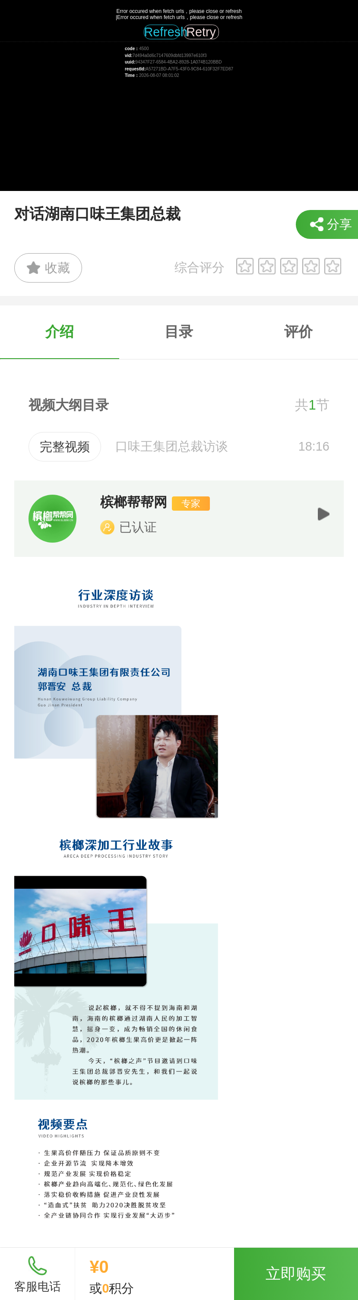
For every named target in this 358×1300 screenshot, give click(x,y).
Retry (201, 32)
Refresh (161, 32)
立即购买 (296, 1273)
